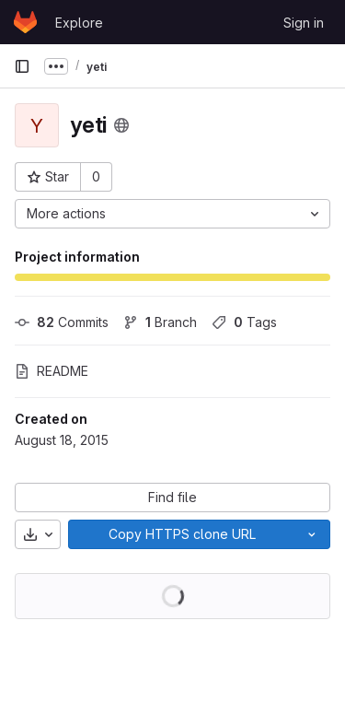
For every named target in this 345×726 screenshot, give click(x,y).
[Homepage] (25, 22)
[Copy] (181, 534)
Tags (244, 322)
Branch (160, 322)
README (51, 371)
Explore (79, 22)
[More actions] (172, 213)
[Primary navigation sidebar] (22, 66)
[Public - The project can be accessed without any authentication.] (121, 125)
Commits (62, 322)
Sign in (303, 22)
